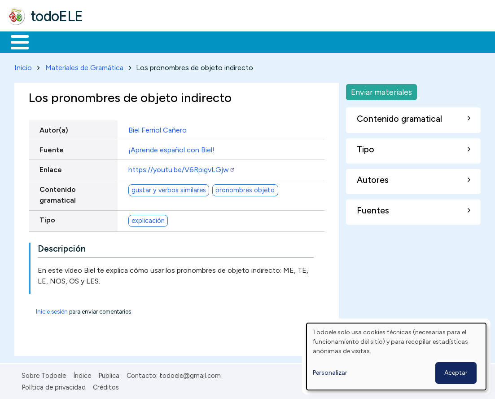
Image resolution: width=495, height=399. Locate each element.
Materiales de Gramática (84, 66)
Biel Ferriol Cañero (157, 128)
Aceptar (456, 373)
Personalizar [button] (330, 373)
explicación (148, 219)
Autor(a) (53, 128)
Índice (82, 374)
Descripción (62, 247)
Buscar (369, 41)
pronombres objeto (245, 188)
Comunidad (328, 41)
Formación (108, 41)
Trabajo (161, 41)
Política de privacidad (54, 385)
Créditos (106, 385)
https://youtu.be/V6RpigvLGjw (181, 168)
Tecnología (268, 41)
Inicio (15, 41)
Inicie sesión (52, 309)
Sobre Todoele (44, 374)
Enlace (50, 168)
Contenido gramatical (57, 193)
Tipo (47, 218)
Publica (108, 374)
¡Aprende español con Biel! (171, 148)
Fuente (51, 148)
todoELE (57, 16)
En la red (212, 41)
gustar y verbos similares (168, 188)
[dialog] (396, 356)
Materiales (50, 41)
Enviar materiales (381, 90)
